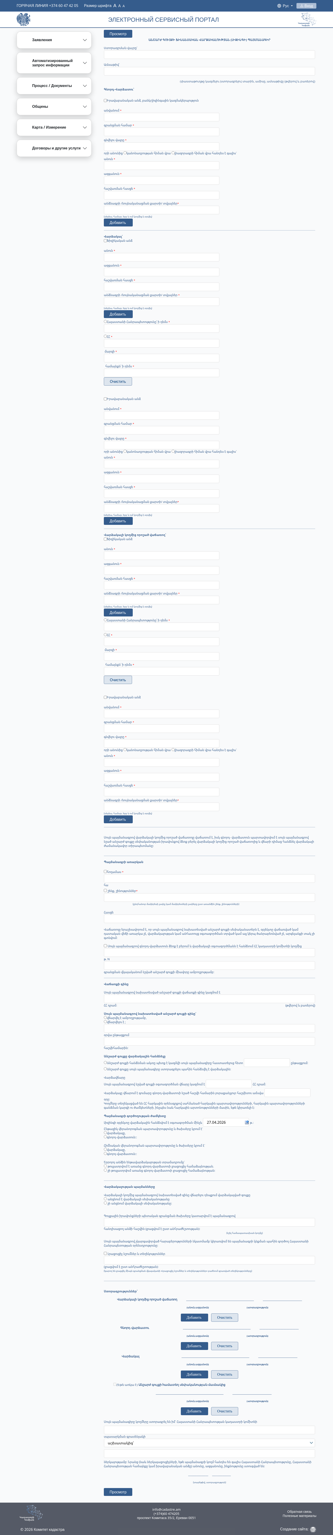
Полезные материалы (299, 1516)
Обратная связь (299, 1512)
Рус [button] (286, 6)
